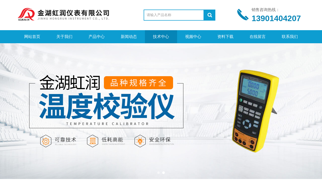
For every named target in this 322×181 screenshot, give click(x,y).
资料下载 (225, 36)
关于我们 (64, 36)
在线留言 (258, 36)
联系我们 (290, 36)
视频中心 (193, 36)
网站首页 (32, 36)
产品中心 (97, 36)
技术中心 (161, 36)
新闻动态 (129, 36)
